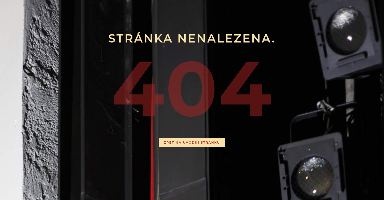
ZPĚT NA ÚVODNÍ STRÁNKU (192, 142)
